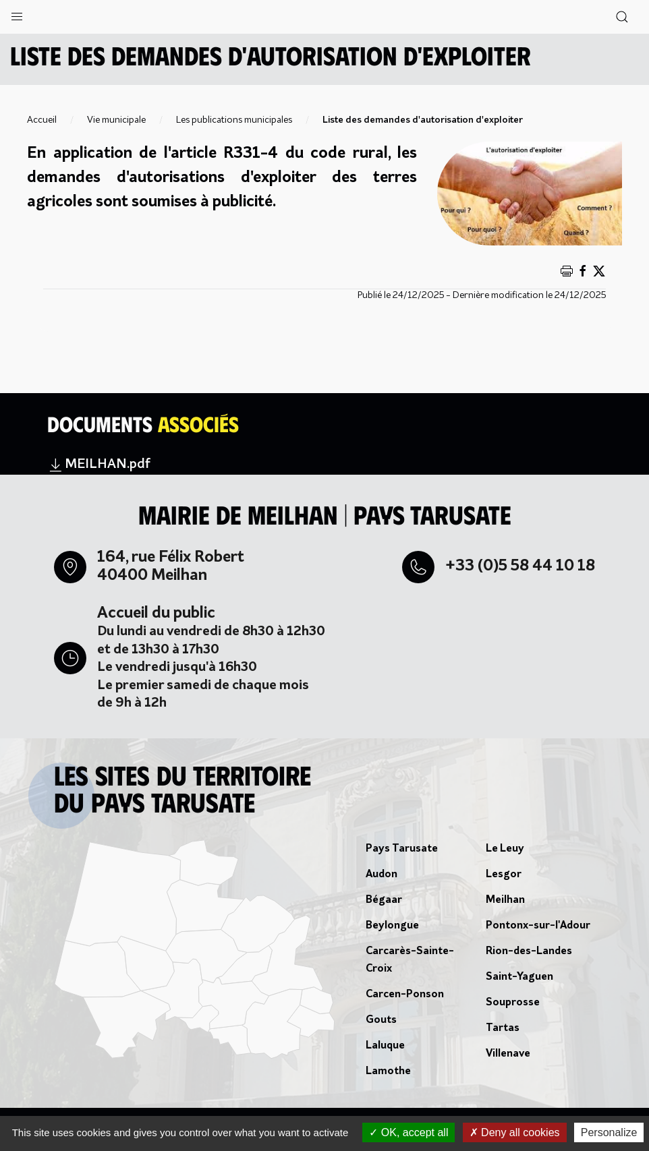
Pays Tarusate (402, 849)
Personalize (609, 1132)
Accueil (42, 120)
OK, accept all (408, 1132)
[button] (17, 13)
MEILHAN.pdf (98, 464)
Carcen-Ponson (405, 994)
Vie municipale (116, 120)
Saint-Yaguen (519, 977)
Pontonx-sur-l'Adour (538, 925)
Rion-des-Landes (529, 951)
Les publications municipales (234, 120)
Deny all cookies (515, 1132)
